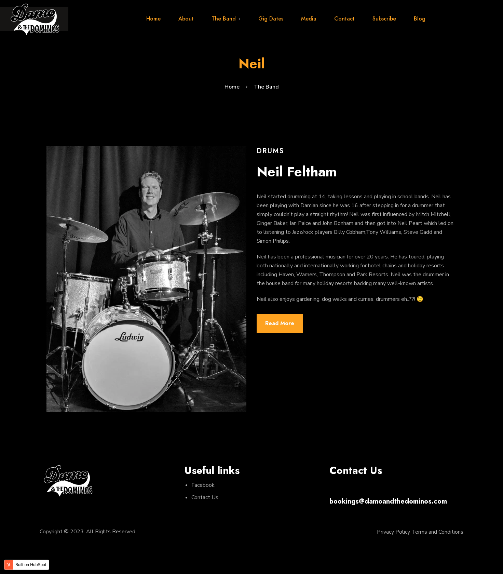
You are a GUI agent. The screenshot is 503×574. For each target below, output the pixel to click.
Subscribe (384, 19)
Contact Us (204, 497)
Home (153, 19)
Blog (419, 19)
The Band (224, 19)
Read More (279, 323)
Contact (344, 19)
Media (308, 19)
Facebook (203, 485)
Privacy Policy (393, 532)
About (186, 19)
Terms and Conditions (437, 532)
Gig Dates (270, 19)
